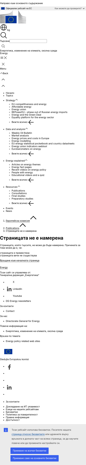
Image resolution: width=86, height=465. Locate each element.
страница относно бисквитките (28, 434)
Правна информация (17, 417)
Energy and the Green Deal (26, 114)
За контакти (12, 401)
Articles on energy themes (26, 164)
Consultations (19, 193)
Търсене (5, 41)
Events (9, 208)
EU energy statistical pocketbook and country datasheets (43, 143)
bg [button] (5, 29)
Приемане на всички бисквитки (29, 450)
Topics (9, 95)
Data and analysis (15, 129)
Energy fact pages (22, 167)
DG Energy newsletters (18, 301)
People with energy (22, 172)
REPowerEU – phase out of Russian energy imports (39, 112)
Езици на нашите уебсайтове (22, 409)
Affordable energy (21, 106)
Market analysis (20, 135)
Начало (10, 93)
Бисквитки (12, 412)
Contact (10, 311)
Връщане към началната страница (19, 260)
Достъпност (13, 420)
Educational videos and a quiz (28, 175)
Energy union (19, 109)
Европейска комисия (18, 220)
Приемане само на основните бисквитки (34, 458)
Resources (11, 187)
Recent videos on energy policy (29, 169)
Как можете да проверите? (70, 8)
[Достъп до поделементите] (18, 100)
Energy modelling (21, 141)
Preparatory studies (22, 198)
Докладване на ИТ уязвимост (23, 406)
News (9, 211)
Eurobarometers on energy (26, 149)
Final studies (18, 196)
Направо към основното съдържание (21, 3)
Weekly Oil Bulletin (22, 133)
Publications (18, 190)
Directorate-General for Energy (23, 321)
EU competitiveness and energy (29, 104)
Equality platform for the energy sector (33, 117)
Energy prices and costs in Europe (30, 138)
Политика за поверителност (22, 414)
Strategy (10, 100)
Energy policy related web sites (23, 341)
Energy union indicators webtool (29, 146)
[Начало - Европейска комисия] (13, 17)
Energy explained (15, 160)
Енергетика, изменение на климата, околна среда (28, 50)
